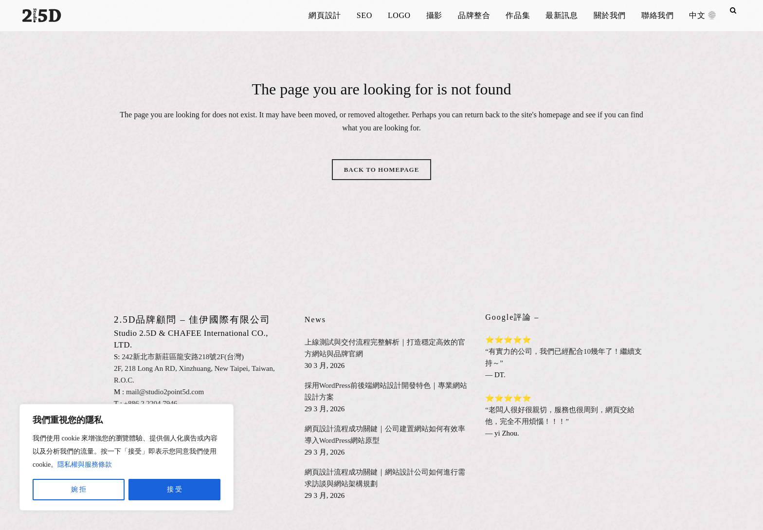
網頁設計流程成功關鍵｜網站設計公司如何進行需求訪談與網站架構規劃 (385, 478)
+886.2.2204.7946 (151, 403)
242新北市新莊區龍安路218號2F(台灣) (183, 357)
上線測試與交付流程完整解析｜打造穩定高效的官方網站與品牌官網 (385, 348)
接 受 (174, 489)
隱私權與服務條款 (84, 464)
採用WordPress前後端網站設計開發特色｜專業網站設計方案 (386, 391)
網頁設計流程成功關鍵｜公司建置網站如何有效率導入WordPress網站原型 (385, 434)
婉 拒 (79, 489)
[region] (126, 457)
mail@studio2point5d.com (165, 392)
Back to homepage (381, 169)
